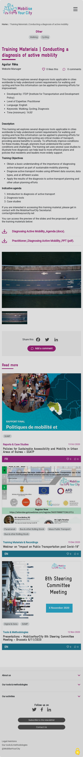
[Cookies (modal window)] (77, 751)
